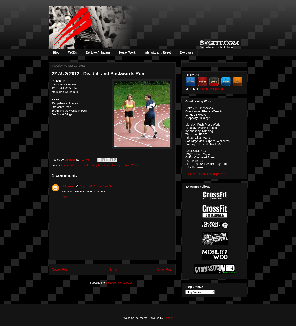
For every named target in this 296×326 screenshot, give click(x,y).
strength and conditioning (105, 165)
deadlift (84, 165)
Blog (56, 52)
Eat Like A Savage (98, 52)
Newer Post (60, 269)
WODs (72, 52)
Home (113, 269)
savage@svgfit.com (212, 89)
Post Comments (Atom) (120, 282)
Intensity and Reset (158, 52)
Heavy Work (127, 52)
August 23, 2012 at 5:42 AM (96, 186)
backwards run (70, 165)
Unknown (70, 159)
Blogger (168, 317)
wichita (125, 165)
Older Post (164, 269)
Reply (65, 196)
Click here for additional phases (205, 174)
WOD (134, 165)
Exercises (186, 52)
